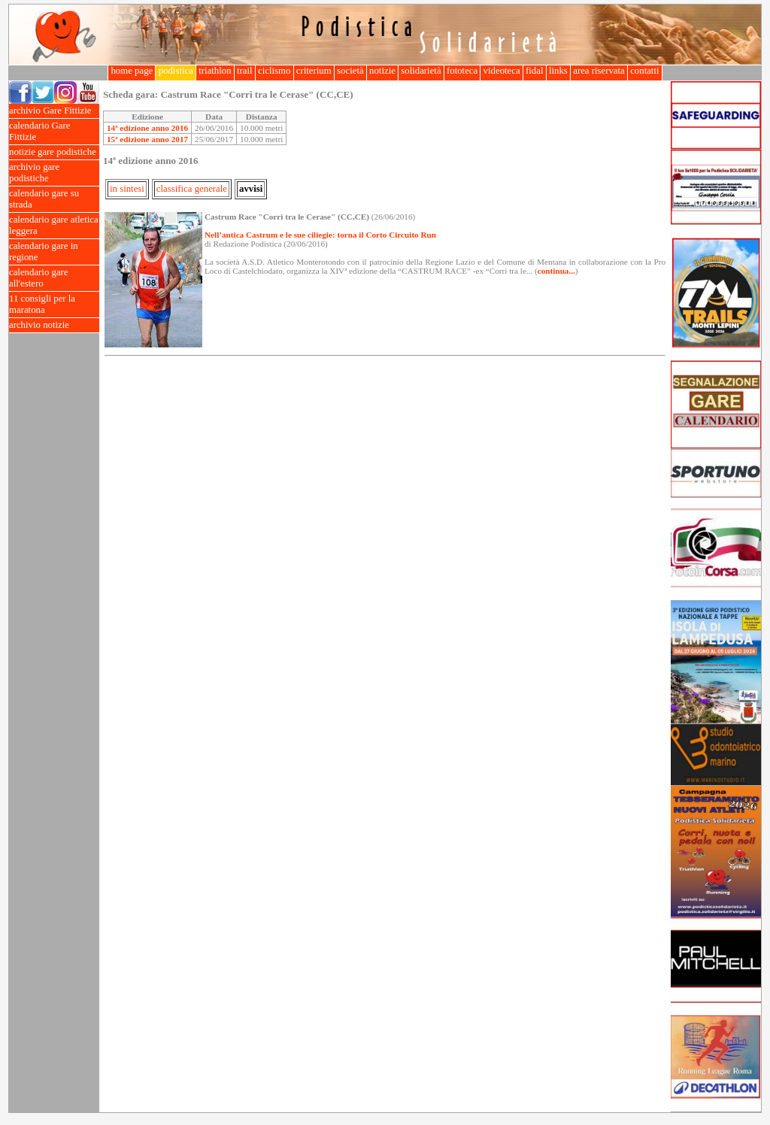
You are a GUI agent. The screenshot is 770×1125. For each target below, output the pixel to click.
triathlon (215, 70)
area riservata (599, 70)
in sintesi (127, 188)
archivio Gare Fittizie (54, 111)
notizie (382, 70)
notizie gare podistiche (54, 152)
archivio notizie (54, 325)
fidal (534, 70)
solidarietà (421, 70)
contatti (645, 70)
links (558, 70)
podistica (176, 70)
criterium (314, 70)
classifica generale (191, 188)
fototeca (462, 70)
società (350, 70)
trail (245, 70)
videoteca (501, 70)
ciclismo (274, 70)
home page (131, 70)
